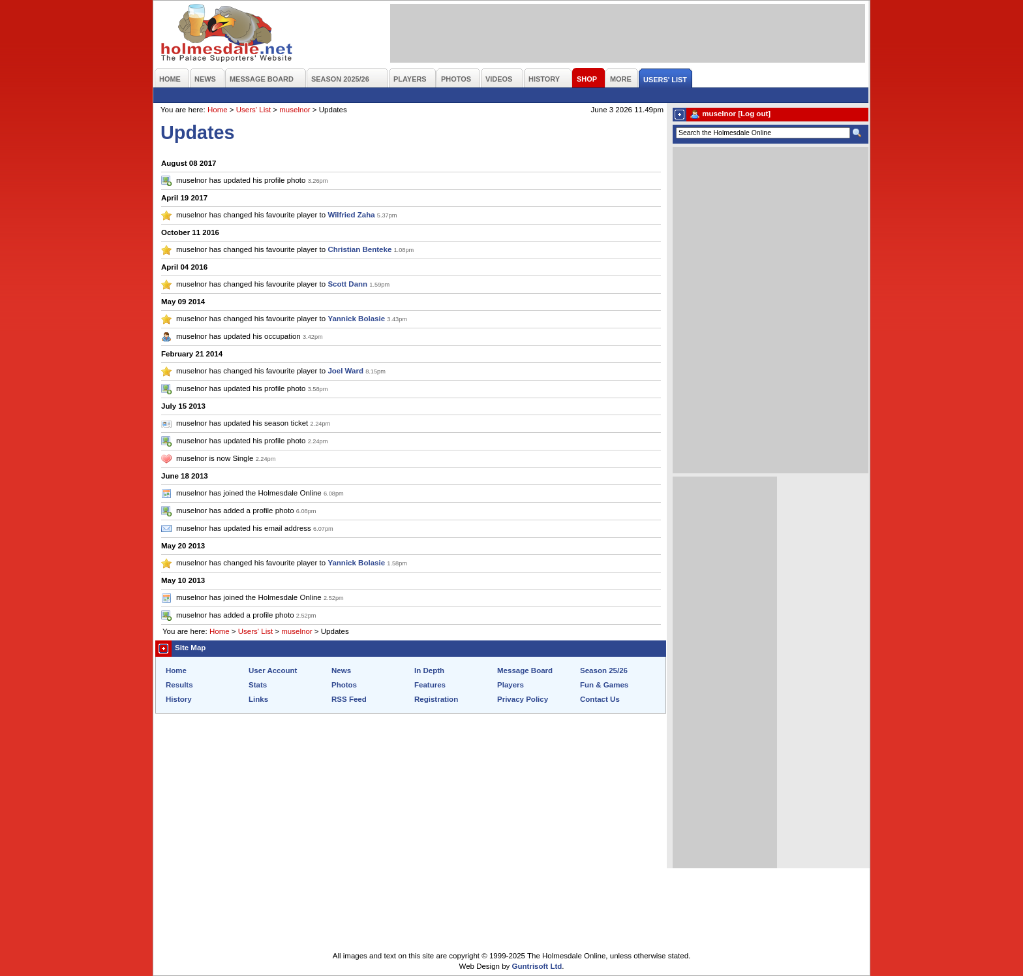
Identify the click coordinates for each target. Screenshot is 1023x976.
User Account (273, 670)
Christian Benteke (359, 249)
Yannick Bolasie (356, 319)
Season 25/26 (604, 670)
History (179, 699)
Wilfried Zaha (351, 215)
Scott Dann (347, 284)
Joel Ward (345, 371)
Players (510, 685)
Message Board (525, 670)
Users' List (253, 110)
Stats (258, 685)
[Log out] (754, 114)
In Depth (429, 670)
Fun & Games (604, 685)
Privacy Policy (522, 699)
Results (179, 685)
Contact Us (600, 699)
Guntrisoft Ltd (537, 966)
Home (217, 110)
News (341, 670)
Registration (436, 699)
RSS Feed (349, 699)
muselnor (294, 110)
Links (258, 699)
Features (430, 685)
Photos (344, 685)
